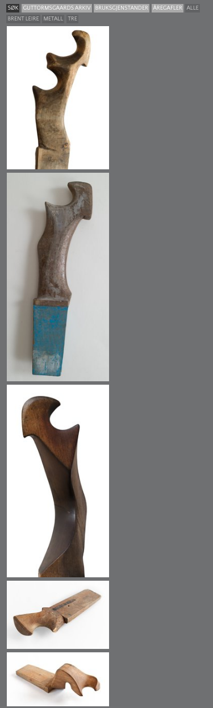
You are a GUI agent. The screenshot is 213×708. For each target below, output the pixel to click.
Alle (192, 8)
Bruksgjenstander (121, 8)
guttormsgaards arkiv (56, 8)
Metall (53, 19)
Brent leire (23, 19)
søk (12, 8)
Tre (72, 19)
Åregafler (167, 8)
